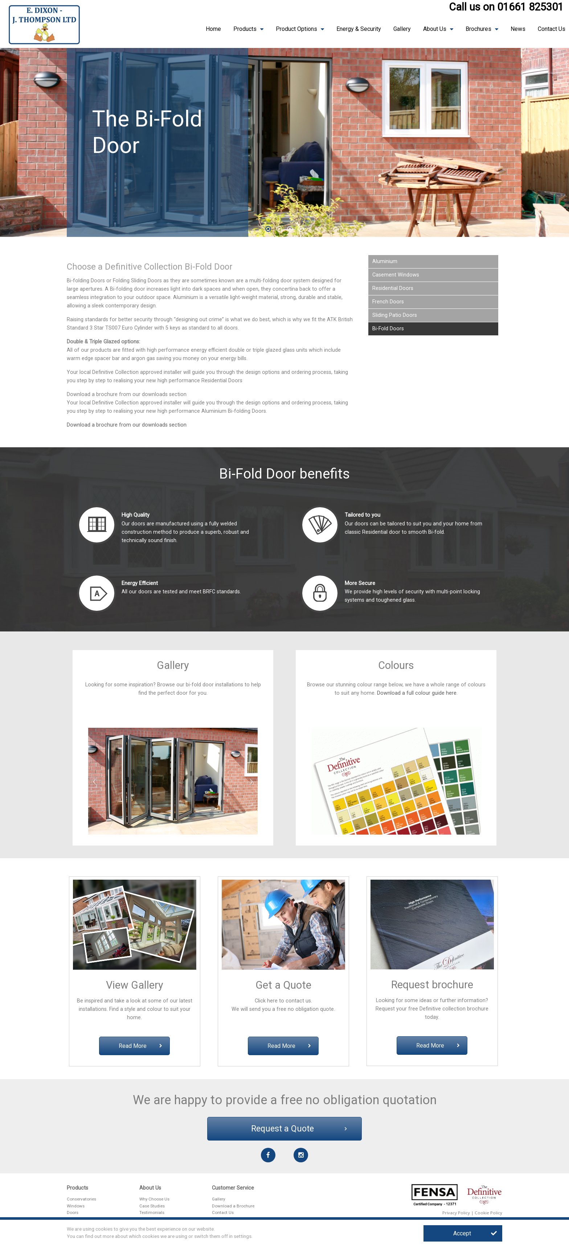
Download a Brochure (233, 1205)
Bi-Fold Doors (388, 329)
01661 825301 (530, 7)
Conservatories (81, 1199)
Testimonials (151, 1212)
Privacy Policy (456, 1212)
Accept (475, 1233)
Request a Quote (299, 1129)
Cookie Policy (488, 1212)
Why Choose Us (154, 1199)
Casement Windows (395, 275)
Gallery (402, 28)
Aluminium (384, 261)
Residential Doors (392, 288)
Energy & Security (358, 28)
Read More (140, 1045)
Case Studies (152, 1205)
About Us (434, 28)
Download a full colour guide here (417, 693)
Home (213, 28)
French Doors (388, 302)
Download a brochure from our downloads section (127, 425)
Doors (72, 1212)
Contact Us (551, 28)
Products (245, 28)
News (518, 28)
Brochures (478, 28)
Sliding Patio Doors (394, 315)
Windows (76, 1205)
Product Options (296, 28)
